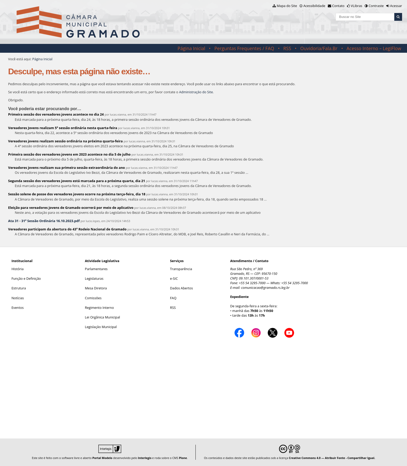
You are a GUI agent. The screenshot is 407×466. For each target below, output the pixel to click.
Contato (338, 5)
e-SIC (174, 278)
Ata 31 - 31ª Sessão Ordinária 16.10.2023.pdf (44, 220)
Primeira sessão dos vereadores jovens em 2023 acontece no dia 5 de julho (69, 154)
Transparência (181, 269)
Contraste (376, 5)
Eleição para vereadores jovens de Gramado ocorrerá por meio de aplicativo (70, 207)
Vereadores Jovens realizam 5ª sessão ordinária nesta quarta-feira (62, 127)
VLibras (356, 5)
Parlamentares (96, 269)
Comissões (93, 298)
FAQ (173, 298)
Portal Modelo (102, 458)
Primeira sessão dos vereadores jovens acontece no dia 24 (56, 114)
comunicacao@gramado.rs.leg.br (265, 287)
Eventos (17, 307)
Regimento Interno (99, 307)
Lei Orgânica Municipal (102, 317)
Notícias (17, 298)
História (17, 269)
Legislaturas (94, 278)
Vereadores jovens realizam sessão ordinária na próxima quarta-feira (65, 141)
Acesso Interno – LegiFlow (374, 48)
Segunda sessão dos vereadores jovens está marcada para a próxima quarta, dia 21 (76, 180)
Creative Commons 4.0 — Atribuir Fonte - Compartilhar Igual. (332, 458)
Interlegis (144, 458)
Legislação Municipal (101, 326)
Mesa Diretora (96, 288)
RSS (287, 48)
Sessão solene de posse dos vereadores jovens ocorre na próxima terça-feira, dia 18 (76, 194)
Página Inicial (191, 48)
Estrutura (18, 288)
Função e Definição (26, 278)
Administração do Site (196, 92)
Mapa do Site (287, 5)
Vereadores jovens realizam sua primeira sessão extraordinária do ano (66, 167)
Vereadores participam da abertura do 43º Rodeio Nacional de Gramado (67, 229)
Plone (183, 458)
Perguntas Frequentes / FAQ (244, 48)
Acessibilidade (314, 5)
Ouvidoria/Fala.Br (318, 48)
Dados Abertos (181, 288)
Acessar (396, 5)
